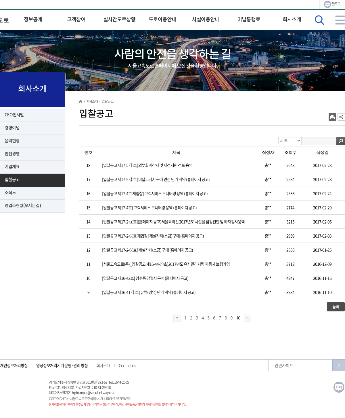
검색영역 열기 (319, 20)
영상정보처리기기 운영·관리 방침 (62, 365)
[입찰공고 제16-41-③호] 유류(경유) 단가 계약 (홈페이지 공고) (148, 292)
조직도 (10, 192)
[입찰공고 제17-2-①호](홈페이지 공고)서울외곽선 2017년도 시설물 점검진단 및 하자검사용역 (173, 221)
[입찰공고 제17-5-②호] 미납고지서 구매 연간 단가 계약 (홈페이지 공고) (156, 179)
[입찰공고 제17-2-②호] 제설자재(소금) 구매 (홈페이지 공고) (147, 250)
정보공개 (33, 20)
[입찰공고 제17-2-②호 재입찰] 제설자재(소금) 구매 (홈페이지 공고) (153, 236)
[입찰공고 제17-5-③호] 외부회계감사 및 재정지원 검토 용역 (147, 165)
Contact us (127, 365)
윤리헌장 (12, 141)
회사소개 (292, 20)
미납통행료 (248, 20)
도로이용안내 (162, 20)
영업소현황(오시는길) (23, 205)
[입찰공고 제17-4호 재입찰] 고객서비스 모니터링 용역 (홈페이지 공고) (155, 193)
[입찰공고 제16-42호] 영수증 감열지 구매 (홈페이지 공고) (145, 278)
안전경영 (12, 154)
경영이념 (12, 128)
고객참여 (76, 20)
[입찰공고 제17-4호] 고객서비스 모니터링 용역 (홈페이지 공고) (149, 207)
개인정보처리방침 (14, 365)
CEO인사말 (14, 115)
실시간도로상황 (119, 20)
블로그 (332, 4)
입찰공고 (12, 179)
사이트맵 (340, 20)
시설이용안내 (205, 20)
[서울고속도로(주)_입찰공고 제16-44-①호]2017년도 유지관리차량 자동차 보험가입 (166, 264)
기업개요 (12, 166)
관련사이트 (284, 365)
